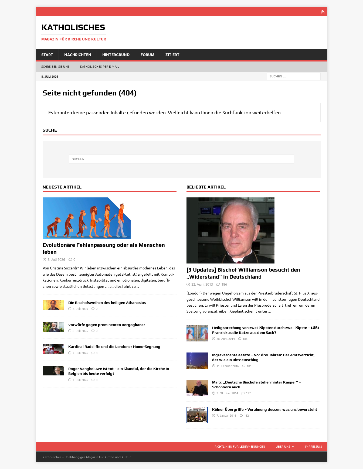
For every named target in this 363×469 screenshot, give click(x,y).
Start (47, 54)
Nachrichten (77, 54)
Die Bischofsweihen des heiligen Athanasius (107, 302)
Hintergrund (116, 54)
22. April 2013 (202, 284)
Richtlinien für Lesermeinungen (240, 446)
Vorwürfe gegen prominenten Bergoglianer (106, 324)
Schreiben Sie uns (55, 66)
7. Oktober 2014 (227, 393)
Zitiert (172, 54)
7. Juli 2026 (80, 352)
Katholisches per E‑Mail (99, 66)
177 (248, 393)
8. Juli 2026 (56, 259)
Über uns (283, 446)
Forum (147, 54)
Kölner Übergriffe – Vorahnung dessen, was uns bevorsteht (264, 409)
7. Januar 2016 (226, 415)
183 (245, 338)
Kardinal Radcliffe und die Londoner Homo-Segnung (114, 346)
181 (249, 366)
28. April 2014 (225, 338)
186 (224, 284)
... (138, 285)
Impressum (313, 446)
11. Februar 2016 (227, 366)
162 (246, 415)
